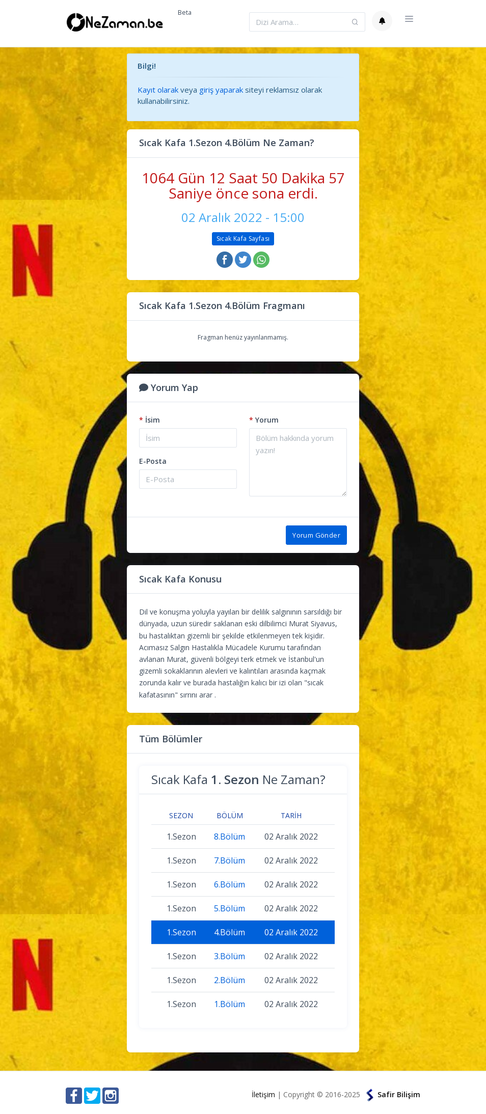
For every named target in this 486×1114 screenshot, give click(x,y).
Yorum (264, 420)
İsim (149, 420)
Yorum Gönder (316, 535)
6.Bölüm (229, 884)
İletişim (263, 1094)
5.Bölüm (229, 908)
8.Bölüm (229, 836)
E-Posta (153, 461)
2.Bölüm (229, 980)
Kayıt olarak (158, 90)
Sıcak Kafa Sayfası (243, 238)
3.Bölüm (229, 956)
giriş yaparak (221, 90)
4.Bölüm (229, 932)
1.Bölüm (229, 1004)
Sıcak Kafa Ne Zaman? (238, 779)
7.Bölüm (229, 860)
